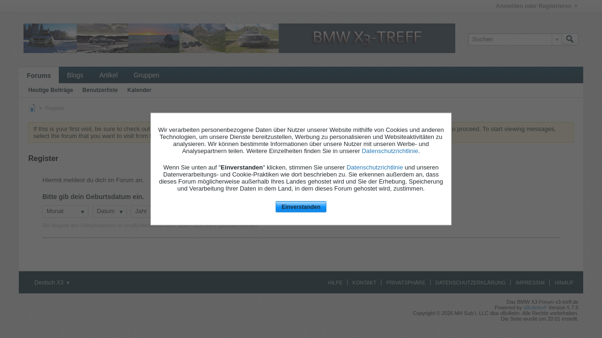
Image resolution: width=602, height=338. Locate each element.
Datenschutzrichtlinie (390, 150)
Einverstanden (301, 206)
